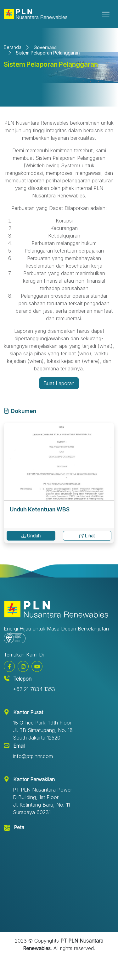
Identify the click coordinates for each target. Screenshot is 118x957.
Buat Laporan (59, 383)
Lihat (87, 535)
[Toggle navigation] (105, 14)
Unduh (31, 535)
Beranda (12, 47)
